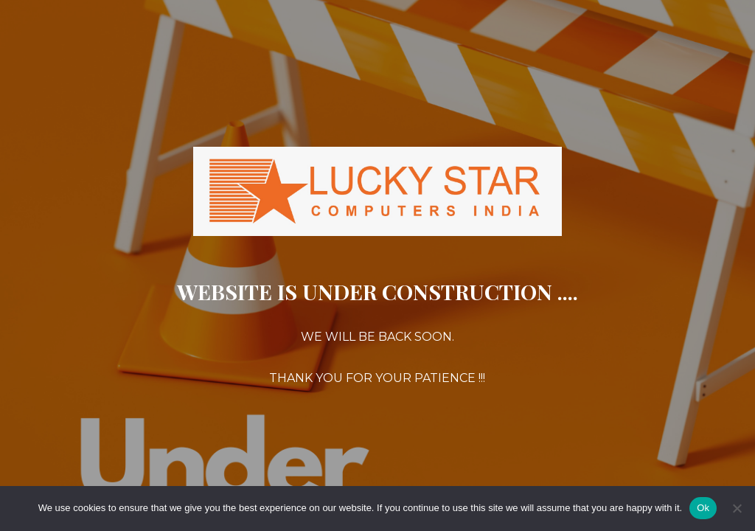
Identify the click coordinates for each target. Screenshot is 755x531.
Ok (703, 507)
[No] (736, 508)
